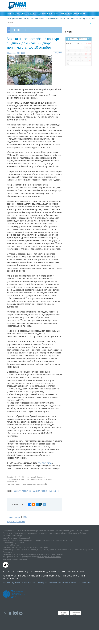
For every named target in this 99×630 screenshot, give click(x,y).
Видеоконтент (55, 576)
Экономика (21, 14)
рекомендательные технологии (49, 556)
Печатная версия (39, 582)
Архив (17, 517)
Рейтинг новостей (11, 579)
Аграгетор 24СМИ (16, 521)
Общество (32, 14)
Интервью (28, 18)
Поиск (24, 582)
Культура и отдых (45, 14)
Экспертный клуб (87, 18)
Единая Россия (40, 490)
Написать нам (54, 582)
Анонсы (44, 576)
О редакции (85, 582)
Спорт (56, 14)
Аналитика (39, 18)
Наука (82, 14)
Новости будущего (69, 18)
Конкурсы (54, 490)
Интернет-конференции (29, 576)
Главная (10, 517)
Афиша (76, 14)
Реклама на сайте (70, 582)
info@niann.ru (13, 545)
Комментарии (52, 18)
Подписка (15, 582)
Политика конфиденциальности (15, 559)
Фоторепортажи (14, 18)
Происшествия (66, 14)
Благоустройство (22, 490)
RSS (29, 582)
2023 (25, 517)
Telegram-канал (45, 462)
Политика (11, 14)
